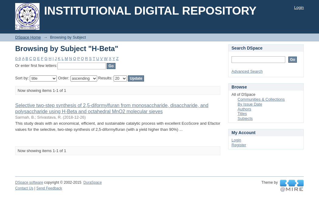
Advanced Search (247, 71)
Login (299, 7)
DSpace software (29, 182)
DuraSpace (92, 182)
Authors (244, 109)
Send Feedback (49, 188)
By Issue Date (250, 104)
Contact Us (24, 188)
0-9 (18, 58)
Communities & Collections (261, 99)
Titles (242, 113)
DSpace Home (28, 37)
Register (239, 145)
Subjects (245, 118)
